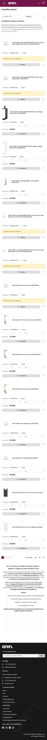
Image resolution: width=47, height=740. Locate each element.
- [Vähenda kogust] (4, 126)
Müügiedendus (7, 717)
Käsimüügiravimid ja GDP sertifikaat (14, 720)
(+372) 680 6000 (10, 680)
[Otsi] (39, 3)
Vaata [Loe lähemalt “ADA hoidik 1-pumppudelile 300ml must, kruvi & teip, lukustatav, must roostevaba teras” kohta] (23, 65)
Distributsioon (7, 711)
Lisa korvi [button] (23, 134)
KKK (4, 693)
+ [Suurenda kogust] (19, 126)
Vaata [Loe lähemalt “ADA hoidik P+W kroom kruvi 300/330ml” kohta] (23, 307)
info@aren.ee (9, 683)
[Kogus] (12, 126)
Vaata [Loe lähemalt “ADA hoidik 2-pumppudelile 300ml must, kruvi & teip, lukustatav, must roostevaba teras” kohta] (23, 237)
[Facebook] (3, 728)
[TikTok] (13, 728)
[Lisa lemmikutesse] (43, 64)
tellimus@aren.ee (10, 667)
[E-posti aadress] (21, 655)
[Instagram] (6, 728)
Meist (4, 690)
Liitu (41, 656)
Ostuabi (5, 696)
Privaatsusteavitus (9, 702)
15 (35, 557)
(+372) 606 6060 (10, 664)
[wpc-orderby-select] (35, 16)
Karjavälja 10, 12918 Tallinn (12, 677)
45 (43, 557)
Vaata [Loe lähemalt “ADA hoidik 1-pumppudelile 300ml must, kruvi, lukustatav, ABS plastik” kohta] (23, 99)
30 (39, 557)
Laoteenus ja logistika (10, 714)
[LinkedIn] (10, 728)
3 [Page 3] (9, 557)
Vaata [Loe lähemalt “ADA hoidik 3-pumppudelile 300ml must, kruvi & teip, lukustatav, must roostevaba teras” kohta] (23, 272)
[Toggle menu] (3, 3)
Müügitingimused (8, 699)
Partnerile (6, 708)
